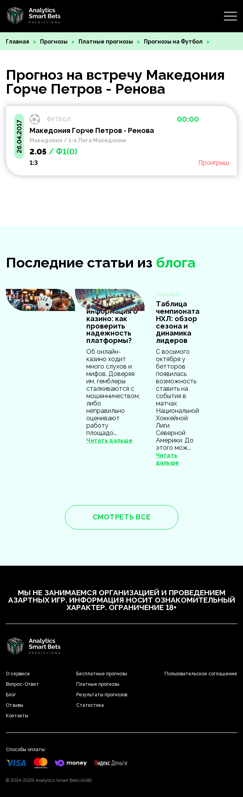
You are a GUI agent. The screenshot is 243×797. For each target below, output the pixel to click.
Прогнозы (54, 41)
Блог (11, 694)
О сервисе (18, 673)
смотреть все (122, 517)
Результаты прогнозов (101, 694)
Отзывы (14, 705)
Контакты (17, 715)
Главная (17, 41)
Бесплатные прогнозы (101, 673)
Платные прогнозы (106, 41)
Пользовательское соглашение (200, 673)
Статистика (90, 705)
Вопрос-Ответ (22, 684)
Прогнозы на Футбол (173, 41)
